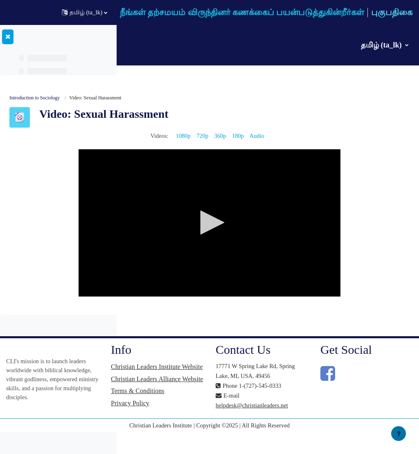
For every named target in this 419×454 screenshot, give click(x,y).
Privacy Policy (222, 420)
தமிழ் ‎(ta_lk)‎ (382, 45)
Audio (319, 136)
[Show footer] (398, 433)
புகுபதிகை (391, 12)
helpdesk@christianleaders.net (314, 426)
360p (282, 136)
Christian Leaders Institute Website (226, 371)
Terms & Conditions (230, 408)
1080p (244, 136)
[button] (84, 12)
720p (264, 136)
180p (300, 136)
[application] (271, 223)
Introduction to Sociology (158, 98)
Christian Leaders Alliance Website (226, 392)
